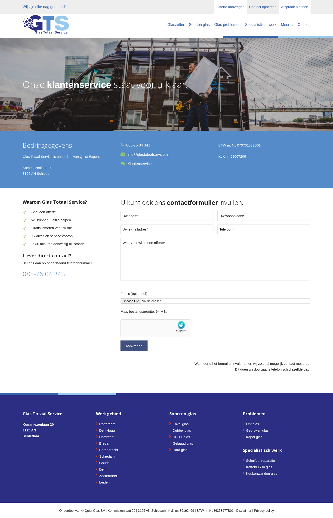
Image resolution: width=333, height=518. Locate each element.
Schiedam (107, 456)
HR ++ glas (181, 437)
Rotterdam (107, 424)
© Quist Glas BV (93, 510)
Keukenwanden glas (261, 473)
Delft (102, 469)
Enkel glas (180, 424)
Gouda (104, 463)
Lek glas (252, 424)
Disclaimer (243, 510)
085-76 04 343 (44, 273)
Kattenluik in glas (259, 467)
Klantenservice (139, 164)
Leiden (104, 482)
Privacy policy (264, 510)
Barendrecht (108, 450)
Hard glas (180, 450)
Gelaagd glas (183, 443)
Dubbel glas (182, 430)
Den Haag (107, 430)
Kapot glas (254, 437)
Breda (103, 443)
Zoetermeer (108, 475)
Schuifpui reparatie (260, 460)
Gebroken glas (257, 430)
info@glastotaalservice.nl (148, 154)
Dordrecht (106, 437)
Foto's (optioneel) (133, 294)
